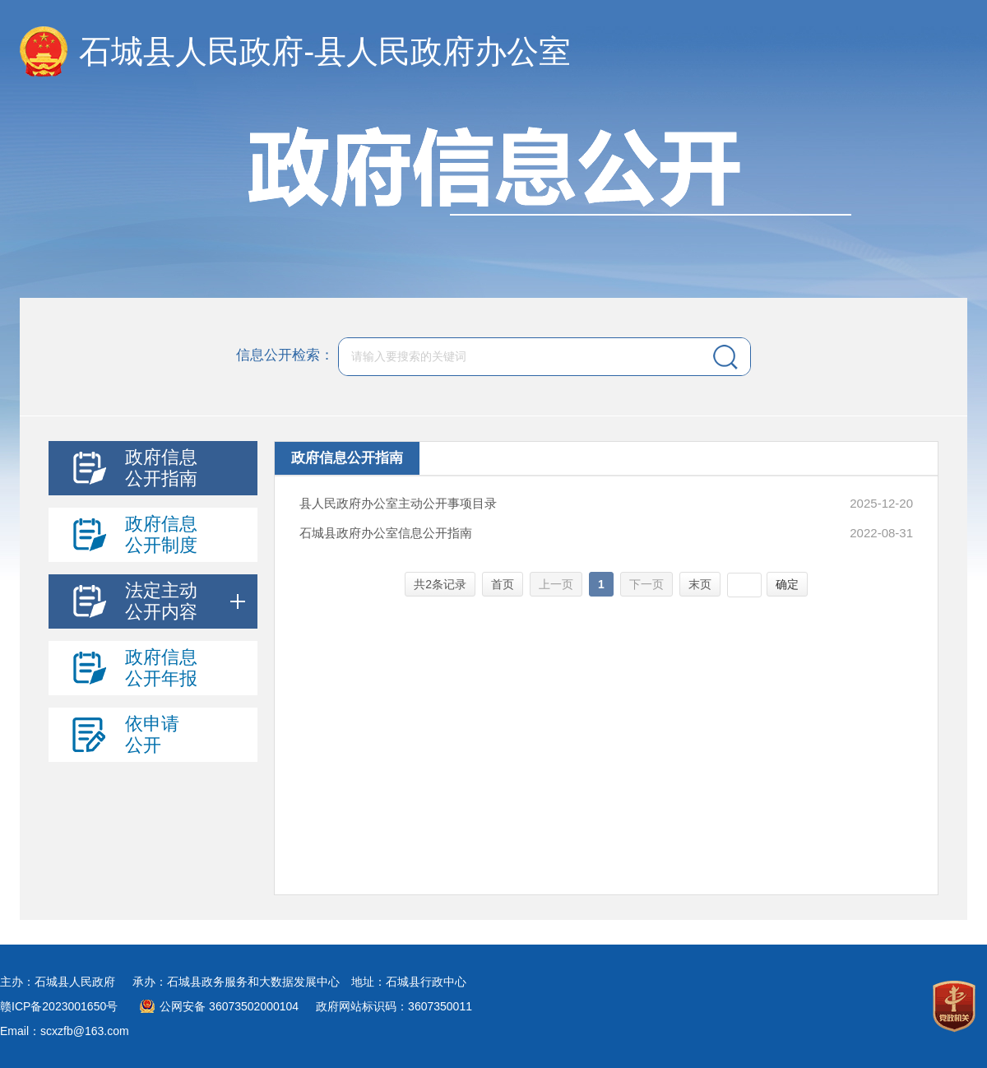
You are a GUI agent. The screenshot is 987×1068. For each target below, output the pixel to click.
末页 (699, 584)
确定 (787, 584)
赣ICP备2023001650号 (59, 1006)
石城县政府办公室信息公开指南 (385, 533)
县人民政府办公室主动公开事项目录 (398, 503)
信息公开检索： (285, 356)
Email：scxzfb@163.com (64, 1031)
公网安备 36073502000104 (229, 1006)
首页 (502, 584)
